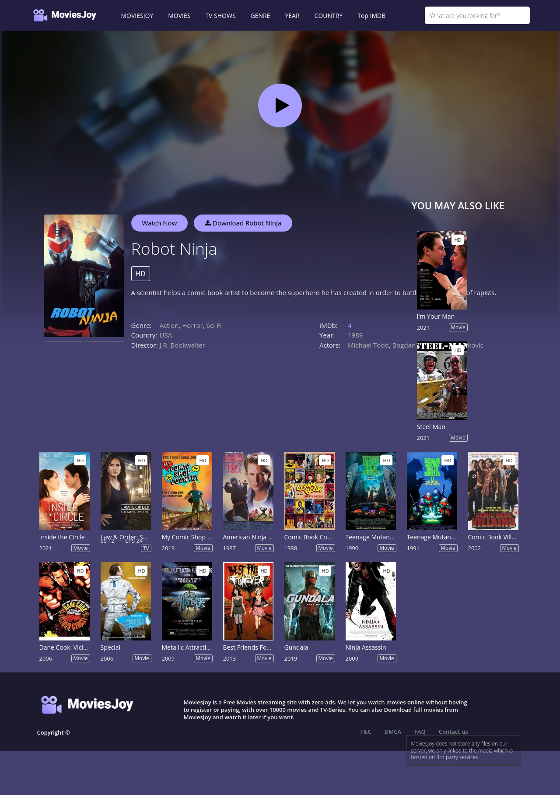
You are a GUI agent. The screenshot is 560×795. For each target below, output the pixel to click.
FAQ (420, 731)
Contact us (453, 731)
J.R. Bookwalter (182, 345)
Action (169, 325)
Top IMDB (371, 15)
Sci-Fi (214, 325)
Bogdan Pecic (412, 345)
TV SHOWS (220, 15)
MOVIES (179, 15)
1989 (355, 335)
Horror (192, 325)
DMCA (393, 731)
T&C (365, 731)
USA (166, 335)
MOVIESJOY (137, 15)
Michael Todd (368, 345)
